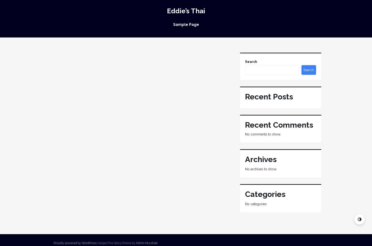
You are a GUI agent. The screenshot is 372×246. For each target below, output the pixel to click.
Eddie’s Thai (186, 11)
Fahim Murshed (147, 243)
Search (251, 62)
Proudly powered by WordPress (75, 243)
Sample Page (186, 24)
